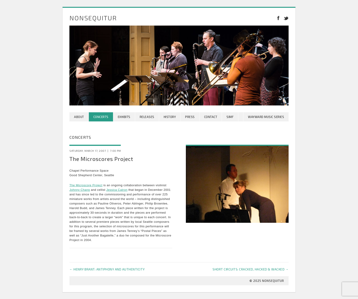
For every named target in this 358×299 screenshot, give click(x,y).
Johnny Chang (79, 189)
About (79, 117)
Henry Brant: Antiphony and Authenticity (107, 269)
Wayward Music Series (266, 117)
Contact (210, 117)
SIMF (230, 117)
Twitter (285, 18)
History (170, 117)
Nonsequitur (93, 18)
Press (190, 117)
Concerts (100, 117)
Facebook (278, 18)
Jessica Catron (116, 189)
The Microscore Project (86, 185)
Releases (147, 117)
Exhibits (124, 117)
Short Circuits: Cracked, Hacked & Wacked (251, 269)
